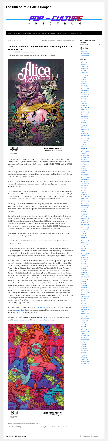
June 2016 (83, 261)
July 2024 (83, 98)
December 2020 (85, 178)
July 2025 (83, 77)
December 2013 (85, 291)
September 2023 (85, 116)
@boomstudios (41, 320)
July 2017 (83, 246)
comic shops (42, 307)
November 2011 (85, 335)
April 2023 (84, 126)
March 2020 (84, 194)
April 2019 (84, 215)
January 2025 (84, 87)
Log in (83, 50)
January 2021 (84, 176)
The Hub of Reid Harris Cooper (28, 7)
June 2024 (83, 100)
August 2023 (84, 118)
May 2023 (83, 124)
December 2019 (85, 200)
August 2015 (84, 267)
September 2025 (85, 74)
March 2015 (84, 272)
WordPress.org (85, 55)
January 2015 (84, 274)
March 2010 (84, 357)
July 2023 (83, 120)
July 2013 (83, 300)
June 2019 (83, 211)
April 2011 (84, 348)
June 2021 (83, 166)
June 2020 (83, 189)
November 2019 (85, 202)
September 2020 (85, 183)
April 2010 (84, 356)
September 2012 (85, 318)
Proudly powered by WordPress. (90, 436)
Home (9, 33)
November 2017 (85, 241)
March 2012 (84, 330)
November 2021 (85, 157)
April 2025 (84, 83)
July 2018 (83, 231)
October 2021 (84, 159)
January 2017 (84, 255)
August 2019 (84, 207)
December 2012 (85, 313)
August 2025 (84, 76)
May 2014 (83, 283)
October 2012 (84, 317)
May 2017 (83, 248)
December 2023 (85, 111)
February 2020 (85, 196)
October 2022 (84, 137)
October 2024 (84, 92)
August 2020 (84, 185)
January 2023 (84, 131)
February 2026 (85, 64)
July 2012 (83, 322)
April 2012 (84, 328)
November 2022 (85, 135)
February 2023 (85, 129)
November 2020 (85, 179)
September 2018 (85, 228)
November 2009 (85, 363)
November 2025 (85, 70)
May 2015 (83, 268)
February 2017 (85, 254)
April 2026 (84, 61)
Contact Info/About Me (74, 33)
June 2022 (83, 144)
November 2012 (85, 315)
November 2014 (85, 276)
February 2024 (85, 107)
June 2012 (83, 324)
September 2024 (85, 94)
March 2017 (84, 252)
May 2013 (83, 304)
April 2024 (84, 103)
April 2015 (84, 270)
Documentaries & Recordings (31, 33)
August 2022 (84, 140)
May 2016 (83, 263)
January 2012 (84, 333)
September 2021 (85, 161)
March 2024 (84, 105)
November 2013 (85, 292)
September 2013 (85, 296)
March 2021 (84, 172)
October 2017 (84, 242)
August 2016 (84, 259)
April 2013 (84, 305)
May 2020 (83, 191)
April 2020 (84, 192)
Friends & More (61, 33)
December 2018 (85, 222)
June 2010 (83, 352)
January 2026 (84, 66)
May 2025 (83, 81)
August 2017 (84, 244)
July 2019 (83, 209)
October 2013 (84, 294)
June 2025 (83, 79)
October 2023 (84, 114)
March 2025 (84, 85)
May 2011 (83, 346)
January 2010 (84, 359)
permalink (36, 423)
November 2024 (85, 90)
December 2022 (85, 133)
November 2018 (85, 224)
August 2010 (84, 350)
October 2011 (84, 337)
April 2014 (84, 285)
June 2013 (83, 302)
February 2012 (85, 331)
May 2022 (83, 146)
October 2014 (84, 278)
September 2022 (85, 139)
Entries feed (84, 51)
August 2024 (84, 96)
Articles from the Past (48, 33)
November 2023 (85, 113)
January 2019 (84, 220)
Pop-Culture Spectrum (28, 52)
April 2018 (84, 237)
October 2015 (84, 265)
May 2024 (83, 101)
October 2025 (84, 72)
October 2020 (84, 181)
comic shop (20, 310)
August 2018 (84, 229)
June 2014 (83, 281)
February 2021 (85, 174)
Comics (23, 423)
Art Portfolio (17, 33)
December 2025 (85, 68)
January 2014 (84, 289)
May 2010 (83, 354)
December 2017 (85, 239)
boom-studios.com (21, 320)
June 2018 (83, 233)
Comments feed (85, 53)
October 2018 (84, 226)
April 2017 (84, 250)
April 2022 (84, 148)
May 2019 (83, 213)
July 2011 (83, 343)
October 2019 (84, 203)
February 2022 (85, 152)
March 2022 (84, 150)
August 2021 (84, 163)
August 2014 (84, 280)
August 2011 (84, 341)
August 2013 (84, 298)
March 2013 (84, 307)
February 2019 (85, 218)
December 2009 (85, 361)
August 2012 (84, 320)
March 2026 (84, 63)
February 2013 (85, 309)
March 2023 (84, 127)
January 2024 (84, 109)
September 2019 (85, 205)
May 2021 (83, 168)
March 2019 (84, 216)
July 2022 (83, 142)
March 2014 (84, 287)
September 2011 (85, 339)
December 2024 (85, 89)
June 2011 (83, 344)
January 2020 (84, 198)
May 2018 (83, 235)
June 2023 (83, 122)
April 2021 (84, 170)
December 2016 (85, 257)
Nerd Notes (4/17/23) (14, 40)
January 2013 (84, 311)
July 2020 (83, 187)
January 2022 (84, 153)
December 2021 (85, 155)
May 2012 (83, 326)
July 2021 (83, 165)
